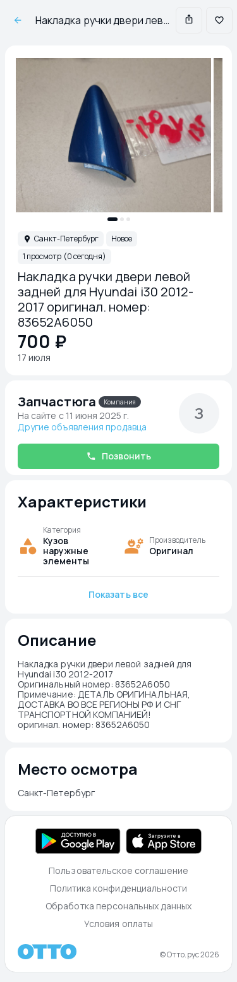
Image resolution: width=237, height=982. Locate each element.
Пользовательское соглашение (118, 870)
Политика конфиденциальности (119, 888)
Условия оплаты (118, 924)
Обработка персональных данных (118, 906)
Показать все (118, 594)
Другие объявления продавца (82, 427)
